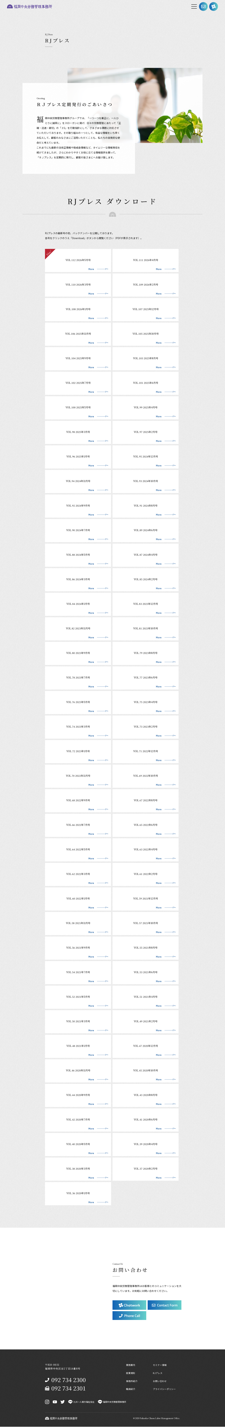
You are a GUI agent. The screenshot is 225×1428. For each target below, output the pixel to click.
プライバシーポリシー (165, 1390)
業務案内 (131, 1365)
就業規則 (131, 1373)
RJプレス (158, 1373)
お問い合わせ (160, 1381)
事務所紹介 (132, 1381)
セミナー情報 (160, 1365)
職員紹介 (131, 1390)
